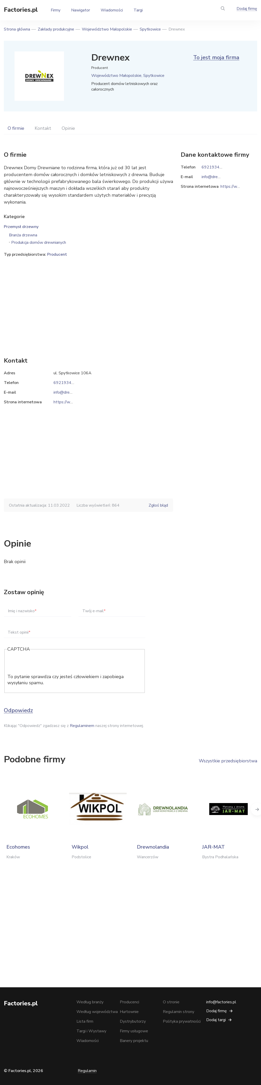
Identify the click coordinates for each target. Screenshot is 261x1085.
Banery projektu (134, 1041)
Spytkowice (150, 29)
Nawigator (80, 10)
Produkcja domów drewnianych (38, 242)
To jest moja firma (216, 57)
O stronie (171, 1002)
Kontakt (43, 128)
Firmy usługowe (134, 1031)
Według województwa (97, 1012)
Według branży (89, 1002)
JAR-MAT (213, 847)
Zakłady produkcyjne (56, 29)
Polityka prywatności (182, 1021)
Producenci (129, 1002)
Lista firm (84, 1021)
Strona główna (17, 29)
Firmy (55, 10)
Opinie (68, 128)
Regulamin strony (178, 1012)
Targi (138, 10)
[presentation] (46, 664)
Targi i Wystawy (91, 1031)
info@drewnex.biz (69, 392)
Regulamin (87, 1071)
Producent (57, 254)
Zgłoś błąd (158, 505)
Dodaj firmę (247, 8)
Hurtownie (129, 1012)
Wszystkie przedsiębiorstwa (228, 761)
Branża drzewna (23, 235)
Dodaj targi (216, 1020)
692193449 (65, 383)
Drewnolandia (153, 847)
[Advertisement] (88, 299)
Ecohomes (18, 847)
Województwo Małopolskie (107, 29)
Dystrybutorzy (133, 1021)
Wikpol (80, 847)
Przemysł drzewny (21, 227)
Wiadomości (112, 10)
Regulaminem (82, 726)
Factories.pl (21, 10)
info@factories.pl (221, 1002)
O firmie (16, 128)
